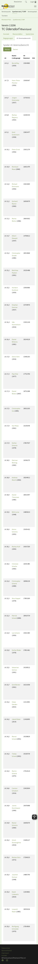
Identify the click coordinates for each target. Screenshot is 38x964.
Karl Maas (15, 426)
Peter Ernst (16, 149)
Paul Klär (15, 374)
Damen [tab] (15, 49)
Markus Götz (16, 857)
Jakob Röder (16, 719)
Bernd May (15, 63)
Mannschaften (17, 34)
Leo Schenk (16, 633)
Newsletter (18, 2)
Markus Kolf (16, 547)
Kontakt (6, 34)
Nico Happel (16, 598)
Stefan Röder (16, 650)
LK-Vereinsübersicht (24, 38)
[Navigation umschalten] (35, 6)
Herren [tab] (7, 49)
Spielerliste (30, 34)
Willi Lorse (15, 512)
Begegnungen (8, 38)
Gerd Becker (16, 685)
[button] (26, 1)
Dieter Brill (16, 357)
